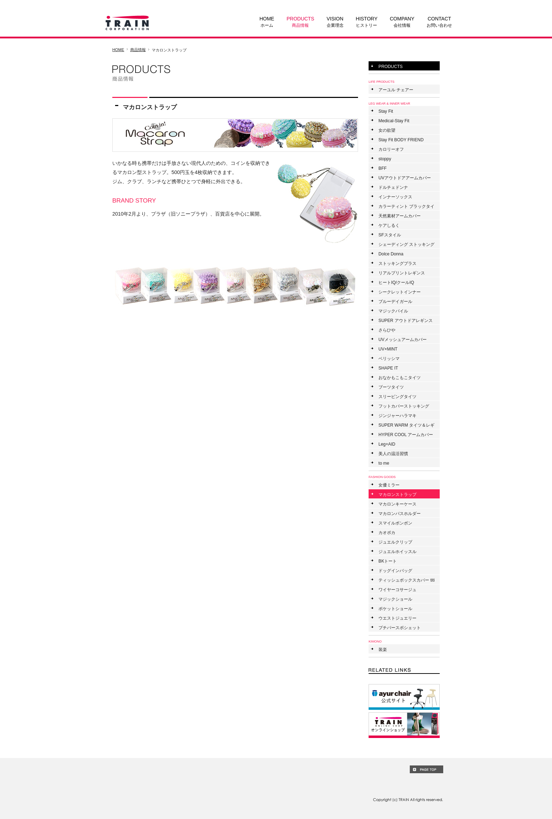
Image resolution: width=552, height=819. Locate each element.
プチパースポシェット (399, 627)
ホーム (266, 21)
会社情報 (402, 21)
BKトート (387, 561)
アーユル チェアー (395, 89)
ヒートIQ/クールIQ (396, 282)
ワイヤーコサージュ (397, 589)
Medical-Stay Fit (393, 120)
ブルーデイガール (395, 301)
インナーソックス (395, 196)
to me (383, 463)
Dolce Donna (390, 254)
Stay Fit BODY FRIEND (401, 139)
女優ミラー (389, 485)
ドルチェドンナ (393, 187)
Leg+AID (386, 444)
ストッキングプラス (397, 263)
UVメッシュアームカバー (402, 339)
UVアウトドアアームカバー (404, 177)
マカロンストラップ (397, 494)
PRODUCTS (390, 66)
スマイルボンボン (395, 523)
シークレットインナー (399, 292)
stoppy (384, 158)
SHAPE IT (388, 368)
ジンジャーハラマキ (397, 415)
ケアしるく (389, 225)
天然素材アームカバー (399, 215)
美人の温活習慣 (393, 453)
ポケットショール (395, 608)
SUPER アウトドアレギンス (405, 320)
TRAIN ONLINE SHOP (404, 725)
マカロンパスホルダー (399, 513)
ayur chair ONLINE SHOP (404, 697)
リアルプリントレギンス (401, 273)
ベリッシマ (389, 358)
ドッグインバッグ (395, 570)
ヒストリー (367, 21)
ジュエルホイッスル (397, 551)
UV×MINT (387, 349)
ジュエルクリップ (395, 542)
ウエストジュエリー (397, 618)
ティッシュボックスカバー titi (406, 580)
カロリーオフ (391, 149)
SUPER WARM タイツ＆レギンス (406, 426)
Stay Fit (385, 111)
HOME (118, 50)
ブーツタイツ (391, 387)
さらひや (386, 330)
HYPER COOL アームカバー (405, 434)
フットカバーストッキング (403, 406)
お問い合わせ (439, 21)
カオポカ (386, 532)
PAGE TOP (426, 769)
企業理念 (335, 21)
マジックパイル (393, 311)
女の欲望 (386, 130)
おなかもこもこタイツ (399, 377)
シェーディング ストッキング (406, 244)
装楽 (382, 649)
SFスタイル (389, 234)
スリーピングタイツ (397, 396)
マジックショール (395, 599)
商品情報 (300, 21)
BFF (382, 168)
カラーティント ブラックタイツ (406, 207)
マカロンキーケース (397, 504)
